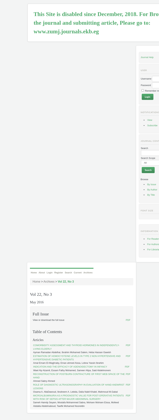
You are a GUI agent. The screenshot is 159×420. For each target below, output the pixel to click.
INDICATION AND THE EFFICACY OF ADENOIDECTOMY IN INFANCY (70, 366)
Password (146, 85)
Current (78, 272)
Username (146, 78)
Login (50, 272)
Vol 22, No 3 (66, 281)
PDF (128, 320)
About (42, 272)
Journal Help (147, 57)
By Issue (151, 184)
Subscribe (152, 125)
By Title (151, 194)
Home (34, 272)
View (149, 120)
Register (58, 272)
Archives (88, 272)
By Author (152, 189)
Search (68, 272)
